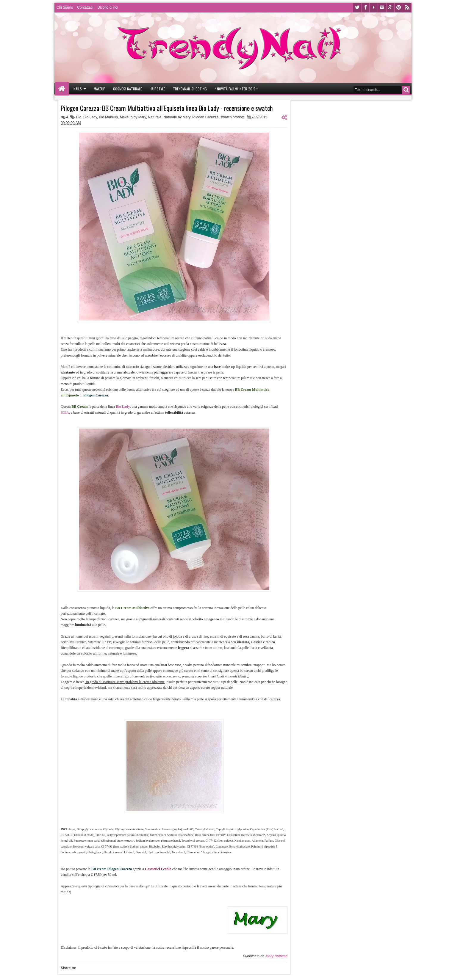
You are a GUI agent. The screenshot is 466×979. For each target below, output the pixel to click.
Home (62, 89)
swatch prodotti (233, 117)
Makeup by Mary (133, 117)
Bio (78, 117)
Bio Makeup (108, 117)
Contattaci (85, 7)
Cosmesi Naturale (127, 88)
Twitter (357, 7)
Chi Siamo (65, 7)
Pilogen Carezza (205, 117)
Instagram (382, 7)
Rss (407, 7)
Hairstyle (157, 88)
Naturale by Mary (176, 117)
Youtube (374, 7)
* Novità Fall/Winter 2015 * (236, 88)
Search (406, 90)
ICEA (65, 412)
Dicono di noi (107, 7)
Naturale (154, 117)
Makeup (99, 88)
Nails (78, 88)
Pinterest (399, 7)
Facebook (365, 7)
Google (390, 7)
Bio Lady (90, 117)
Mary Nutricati (276, 956)
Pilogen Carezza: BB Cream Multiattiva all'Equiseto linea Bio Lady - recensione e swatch (167, 108)
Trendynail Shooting (190, 88)
